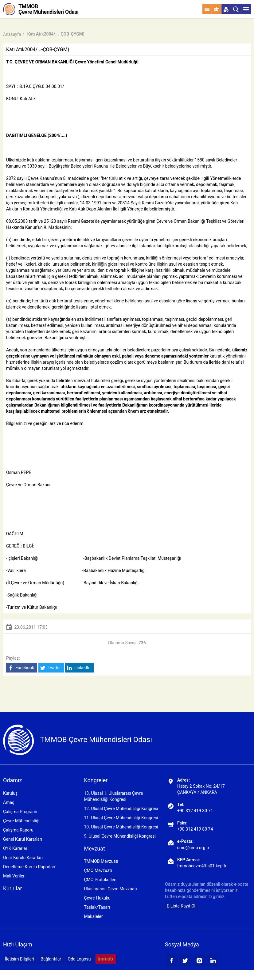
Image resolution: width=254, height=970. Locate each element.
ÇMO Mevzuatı (98, 870)
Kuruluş (10, 793)
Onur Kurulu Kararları (23, 857)
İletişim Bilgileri (19, 959)
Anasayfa (12, 34)
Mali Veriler (14, 875)
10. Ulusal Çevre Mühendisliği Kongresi (121, 826)
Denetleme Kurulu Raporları (29, 866)
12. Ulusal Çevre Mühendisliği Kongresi (121, 808)
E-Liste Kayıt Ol (181, 906)
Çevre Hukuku (97, 898)
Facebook (21, 667)
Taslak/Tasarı (97, 907)
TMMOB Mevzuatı (101, 861)
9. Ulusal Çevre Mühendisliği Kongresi (119, 836)
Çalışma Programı (20, 811)
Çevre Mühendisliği (21, 820)
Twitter (50, 667)
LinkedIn (79, 667)
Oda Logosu (79, 959)
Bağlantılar (51, 959)
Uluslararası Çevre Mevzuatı (110, 888)
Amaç (8, 802)
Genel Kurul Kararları (22, 839)
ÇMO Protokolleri (100, 879)
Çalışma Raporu (18, 830)
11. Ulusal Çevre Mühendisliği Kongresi (121, 817)
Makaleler (93, 916)
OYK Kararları (15, 848)
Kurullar (12, 888)
